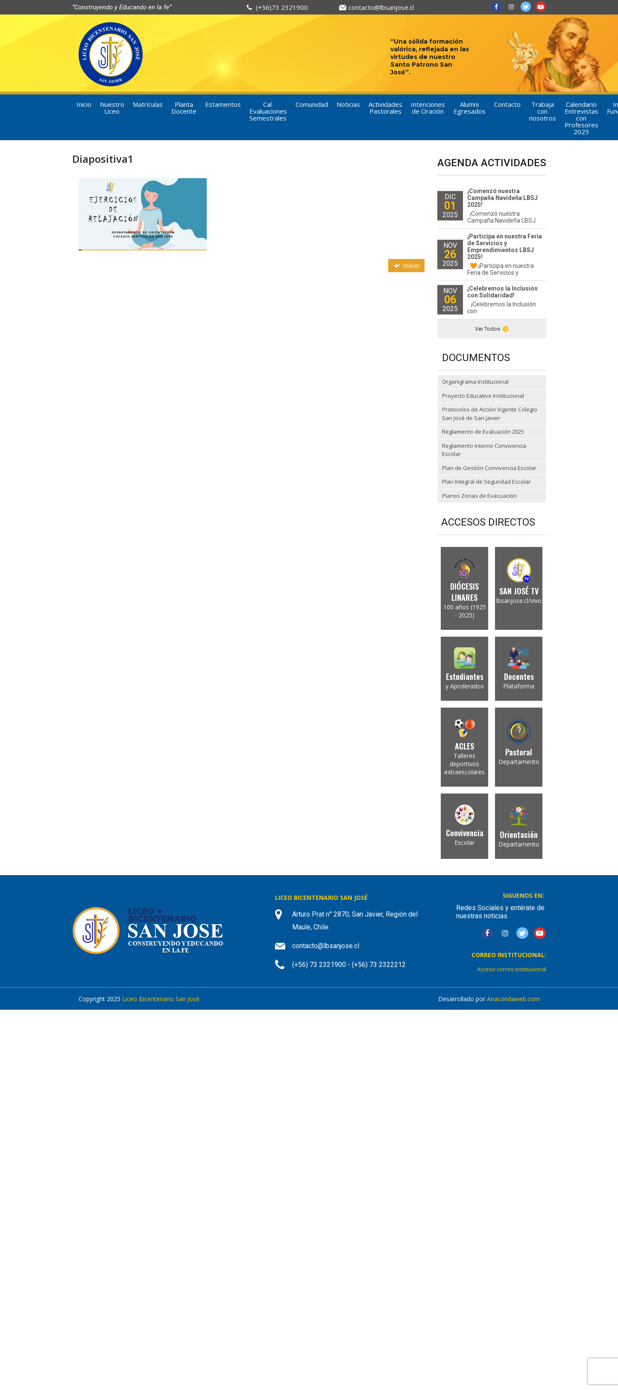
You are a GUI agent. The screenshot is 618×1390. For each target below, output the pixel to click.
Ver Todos (492, 329)
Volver (406, 266)
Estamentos (223, 104)
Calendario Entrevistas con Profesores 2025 (581, 118)
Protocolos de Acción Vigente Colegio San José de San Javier (489, 414)
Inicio (83, 104)
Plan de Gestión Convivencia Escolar (489, 468)
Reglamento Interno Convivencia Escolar (484, 450)
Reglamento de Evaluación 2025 (483, 431)
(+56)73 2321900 (282, 7)
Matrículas (148, 104)
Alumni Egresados (470, 107)
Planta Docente (183, 107)
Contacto (507, 104)
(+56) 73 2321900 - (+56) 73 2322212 (349, 965)
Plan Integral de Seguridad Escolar (486, 481)
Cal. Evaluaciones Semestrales (268, 111)
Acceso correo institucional (511, 969)
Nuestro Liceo (112, 107)
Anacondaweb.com (513, 999)
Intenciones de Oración (428, 107)
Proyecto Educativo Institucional (483, 396)
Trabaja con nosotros (542, 111)
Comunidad (312, 104)
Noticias (348, 104)
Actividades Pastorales (385, 107)
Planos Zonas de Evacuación (479, 496)
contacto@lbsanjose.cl (381, 7)
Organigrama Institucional (475, 381)
